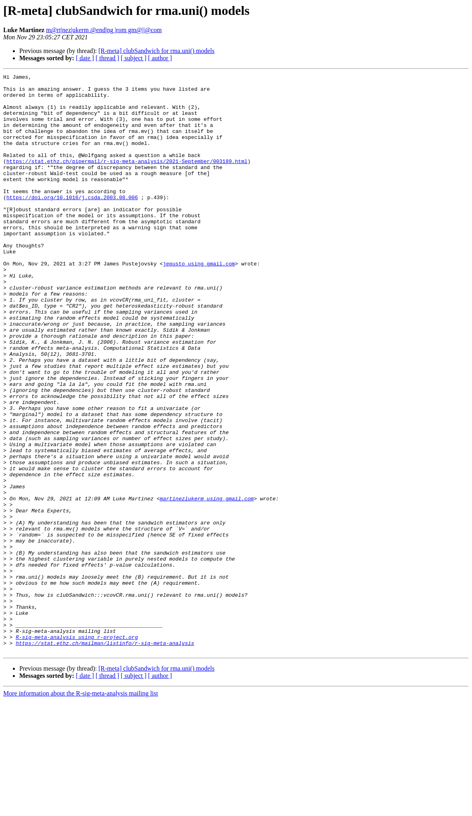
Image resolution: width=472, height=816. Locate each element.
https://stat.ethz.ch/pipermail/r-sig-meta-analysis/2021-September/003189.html (127, 179)
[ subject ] (133, 58)
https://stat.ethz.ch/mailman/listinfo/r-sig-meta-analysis (105, 757)
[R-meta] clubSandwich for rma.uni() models (156, 50)
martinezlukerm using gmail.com (207, 584)
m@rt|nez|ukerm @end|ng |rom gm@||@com (104, 30)
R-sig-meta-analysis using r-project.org (77, 750)
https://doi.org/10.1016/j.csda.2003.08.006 (72, 222)
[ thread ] (107, 58)
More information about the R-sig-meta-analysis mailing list (80, 809)
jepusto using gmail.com (199, 302)
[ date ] (85, 58)
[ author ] (160, 58)
